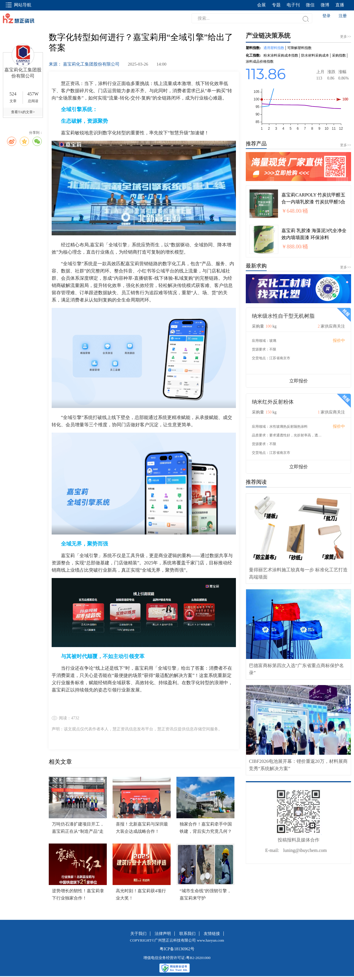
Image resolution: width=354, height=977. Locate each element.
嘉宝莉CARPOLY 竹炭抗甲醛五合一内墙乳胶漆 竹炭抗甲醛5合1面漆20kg (313, 201)
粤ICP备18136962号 (177, 949)
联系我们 (187, 933)
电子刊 (293, 5)
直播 (339, 5)
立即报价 (298, 380)
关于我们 (138, 933)
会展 (261, 5)
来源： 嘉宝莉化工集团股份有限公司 (85, 64)
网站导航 (18, 5)
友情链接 (212, 933)
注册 (343, 16)
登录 (326, 16)
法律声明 (163, 933)
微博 (325, 5)
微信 (310, 5)
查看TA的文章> (23, 112)
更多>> (345, 145)
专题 (276, 5)
